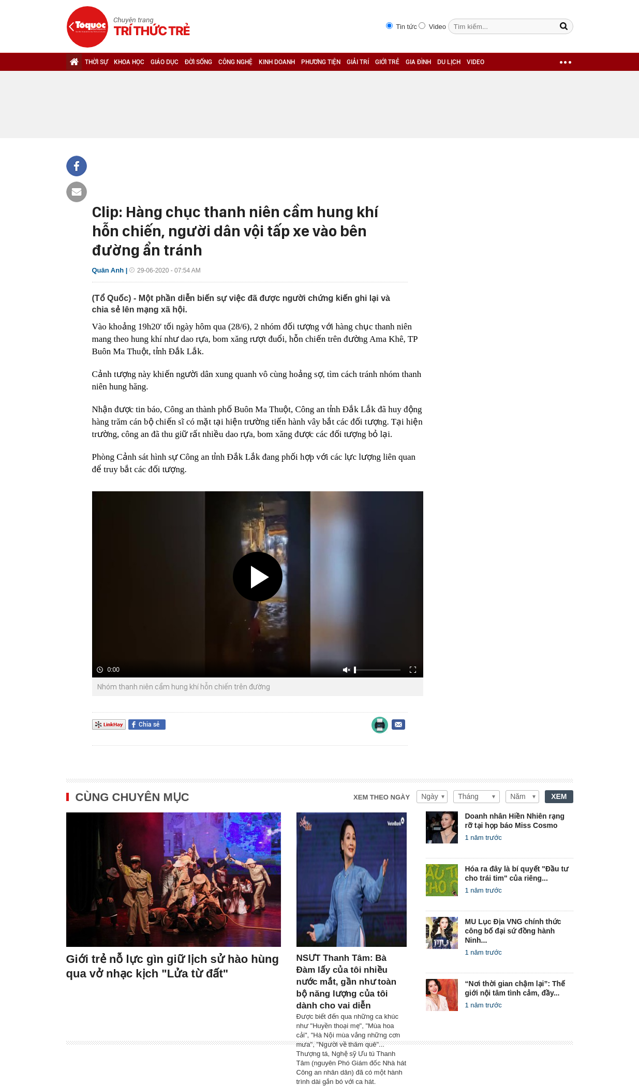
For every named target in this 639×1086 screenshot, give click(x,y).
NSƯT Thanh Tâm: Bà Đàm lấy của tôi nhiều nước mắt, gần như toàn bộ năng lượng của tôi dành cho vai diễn (346, 981)
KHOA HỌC (129, 62)
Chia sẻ (149, 724)
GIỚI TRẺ (387, 62)
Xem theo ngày (381, 797)
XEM (559, 796)
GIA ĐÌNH (418, 62)
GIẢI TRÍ (358, 62)
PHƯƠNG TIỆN (320, 62)
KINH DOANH (277, 62)
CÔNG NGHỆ (235, 62)
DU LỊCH (448, 62)
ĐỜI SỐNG (198, 62)
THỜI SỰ (96, 62)
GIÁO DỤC (165, 62)
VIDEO (475, 62)
